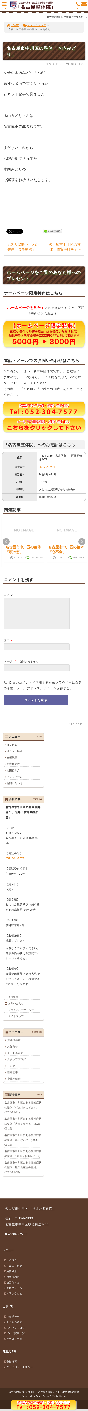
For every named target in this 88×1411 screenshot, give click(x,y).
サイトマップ (16, 1021)
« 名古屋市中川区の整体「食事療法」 (23, 247)
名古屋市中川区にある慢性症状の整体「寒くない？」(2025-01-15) (22, 1145)
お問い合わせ (14, 788)
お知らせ (12, 1051)
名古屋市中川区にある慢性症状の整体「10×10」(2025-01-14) (22, 1159)
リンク (11, 1071)
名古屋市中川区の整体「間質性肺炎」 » (65, 247)
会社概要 (13, 1002)
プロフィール (14, 782)
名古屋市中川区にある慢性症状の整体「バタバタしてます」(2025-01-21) (22, 1112)
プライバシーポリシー (21, 1015)
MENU (4, 7)
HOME (13, 25)
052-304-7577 (47, 466)
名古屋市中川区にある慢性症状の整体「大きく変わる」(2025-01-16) (22, 1129)
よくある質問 (15, 1058)
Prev (6, 541)
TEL (78, 7)
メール (8, 666)
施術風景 (12, 762)
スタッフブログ (34, 25)
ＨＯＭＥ (12, 750)
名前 (7, 646)
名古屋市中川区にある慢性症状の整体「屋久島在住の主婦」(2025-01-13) (22, 1172)
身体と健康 (14, 1084)
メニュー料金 (14, 756)
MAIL (84, 7)
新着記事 (12, 1077)
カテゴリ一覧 (12, 1344)
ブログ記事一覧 (14, 1338)
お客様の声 (13, 769)
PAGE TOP (75, 729)
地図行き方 (13, 775)
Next (81, 541)
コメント (10, 594)
